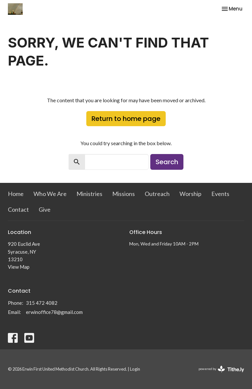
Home (16, 193)
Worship (190, 193)
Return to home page (126, 118)
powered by (221, 369)
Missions (123, 193)
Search (167, 161)
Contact (18, 209)
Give (45, 209)
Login (135, 369)
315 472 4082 (41, 303)
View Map (19, 267)
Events (220, 193)
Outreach (157, 193)
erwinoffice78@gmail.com (54, 312)
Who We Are (50, 193)
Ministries (89, 193)
